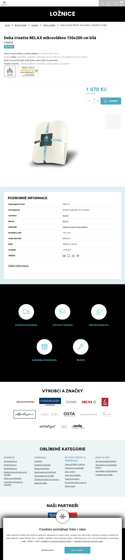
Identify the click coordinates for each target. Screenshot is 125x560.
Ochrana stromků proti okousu (46, 479)
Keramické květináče (42, 465)
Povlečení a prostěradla (74, 468)
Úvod (7, 25)
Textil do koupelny (72, 479)
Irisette (66, 215)
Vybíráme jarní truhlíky (104, 475)
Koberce (9, 457)
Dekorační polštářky (73, 475)
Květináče (38, 461)
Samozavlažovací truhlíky (44, 476)
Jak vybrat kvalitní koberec (106, 461)
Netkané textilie (40, 483)
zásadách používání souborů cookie (88, 541)
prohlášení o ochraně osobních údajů (56, 541)
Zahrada (40, 457)
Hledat (102, 3)
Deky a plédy (49, 25)
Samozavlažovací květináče (45, 472)
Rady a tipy (102, 457)
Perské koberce (10, 465)
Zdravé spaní (70, 486)
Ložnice (34, 25)
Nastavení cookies (47, 550)
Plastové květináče (41, 469)
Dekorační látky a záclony (75, 464)
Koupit (113, 101)
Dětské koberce (10, 469)
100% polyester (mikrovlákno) (75, 227)
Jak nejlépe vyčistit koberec (106, 471)
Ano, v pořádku (77, 550)
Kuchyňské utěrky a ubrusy (76, 483)
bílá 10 (65, 221)
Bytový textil (20, 25)
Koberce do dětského (13, 478)
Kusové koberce (10, 461)
